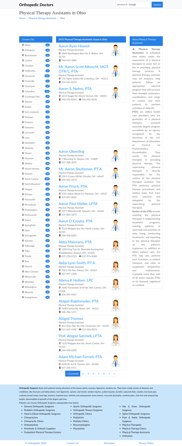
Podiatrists (78, 417)
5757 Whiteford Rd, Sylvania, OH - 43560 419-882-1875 (90, 208)
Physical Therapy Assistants (42, 18)
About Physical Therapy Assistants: (144, 41)
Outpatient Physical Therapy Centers (42, 432)
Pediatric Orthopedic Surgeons (39, 410)
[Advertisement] (91, 28)
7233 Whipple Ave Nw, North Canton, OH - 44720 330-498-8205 (90, 228)
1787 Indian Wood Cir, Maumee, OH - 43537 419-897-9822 (90, 191)
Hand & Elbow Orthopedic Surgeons (42, 413)
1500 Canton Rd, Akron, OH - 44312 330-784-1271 (90, 306)
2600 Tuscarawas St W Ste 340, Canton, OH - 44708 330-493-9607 (90, 287)
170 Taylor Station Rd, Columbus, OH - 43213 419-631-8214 (90, 73)
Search (157, 4)
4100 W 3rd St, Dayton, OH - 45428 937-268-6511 (90, 361)
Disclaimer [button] (109, 443)
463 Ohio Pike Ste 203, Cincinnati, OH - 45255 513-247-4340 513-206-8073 (90, 323)
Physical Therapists (131, 424)
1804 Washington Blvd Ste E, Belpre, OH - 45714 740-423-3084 (90, 53)
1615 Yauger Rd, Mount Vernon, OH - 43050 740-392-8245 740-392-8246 (90, 93)
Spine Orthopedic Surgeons (136, 413)
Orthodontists (31, 424)
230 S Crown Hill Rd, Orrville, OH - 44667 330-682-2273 (90, 174)
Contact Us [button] (73, 443)
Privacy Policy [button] (146, 443)
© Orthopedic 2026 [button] (35, 443)
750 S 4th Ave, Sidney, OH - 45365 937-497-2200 (90, 267)
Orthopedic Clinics (82, 413)
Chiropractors (31, 417)
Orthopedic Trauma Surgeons (88, 410)
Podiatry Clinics (81, 421)
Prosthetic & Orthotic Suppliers (40, 428)
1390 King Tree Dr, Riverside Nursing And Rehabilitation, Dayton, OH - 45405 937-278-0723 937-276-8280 (90, 249)
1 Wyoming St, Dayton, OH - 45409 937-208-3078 (90, 156)
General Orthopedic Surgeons (39, 406)
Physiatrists (79, 428)
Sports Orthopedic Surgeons (87, 406)
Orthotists (127, 435)
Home (22, 18)
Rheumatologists (81, 424)
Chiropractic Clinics (34, 421)
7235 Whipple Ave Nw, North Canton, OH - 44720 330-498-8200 (90, 342)
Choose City (28, 39)
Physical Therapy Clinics (134, 428)
